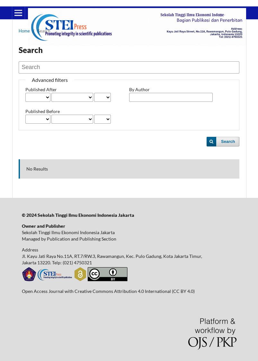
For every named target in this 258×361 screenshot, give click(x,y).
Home (24, 30)
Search (228, 141)
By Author (139, 89)
